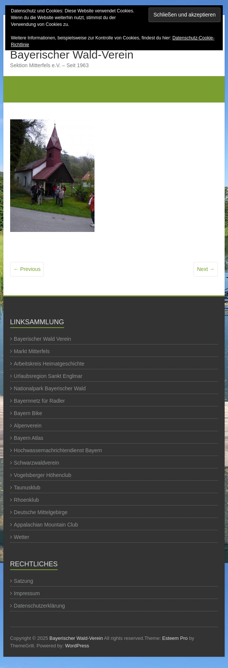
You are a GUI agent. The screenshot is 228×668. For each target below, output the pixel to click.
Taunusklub (27, 487)
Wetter (21, 537)
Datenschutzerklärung (39, 606)
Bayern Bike (28, 413)
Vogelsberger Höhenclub (42, 475)
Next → (205, 269)
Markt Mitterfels (32, 351)
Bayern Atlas (29, 438)
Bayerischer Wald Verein (42, 339)
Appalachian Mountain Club (46, 525)
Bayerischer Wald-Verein (72, 54)
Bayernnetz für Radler (39, 401)
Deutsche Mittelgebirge (41, 512)
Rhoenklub (26, 500)
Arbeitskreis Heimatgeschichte (49, 364)
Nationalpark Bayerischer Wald (50, 388)
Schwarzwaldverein (36, 463)
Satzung (23, 581)
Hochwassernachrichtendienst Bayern (58, 450)
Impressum (27, 593)
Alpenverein (28, 426)
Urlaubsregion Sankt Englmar (48, 376)
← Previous (27, 269)
